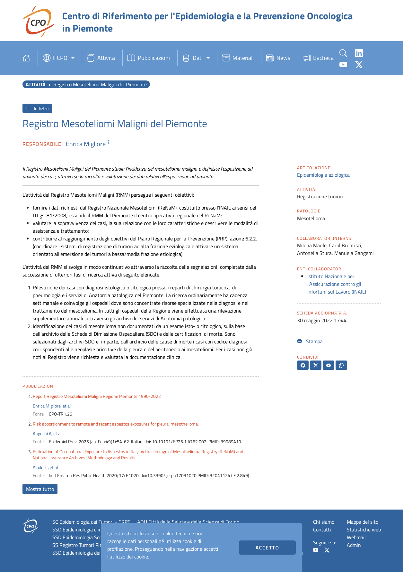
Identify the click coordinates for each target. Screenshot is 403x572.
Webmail (356, 537)
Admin (354, 545)
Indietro (37, 108)
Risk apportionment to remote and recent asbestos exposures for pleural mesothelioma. (116, 423)
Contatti (322, 529)
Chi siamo (323, 522)
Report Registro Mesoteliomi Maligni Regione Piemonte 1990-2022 (97, 396)
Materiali (238, 58)
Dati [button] (192, 58)
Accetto (267, 547)
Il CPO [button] (55, 58)
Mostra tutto (40, 489)
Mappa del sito (362, 522)
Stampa (310, 341)
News (278, 58)
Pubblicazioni (148, 58)
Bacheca (318, 58)
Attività (101, 58)
